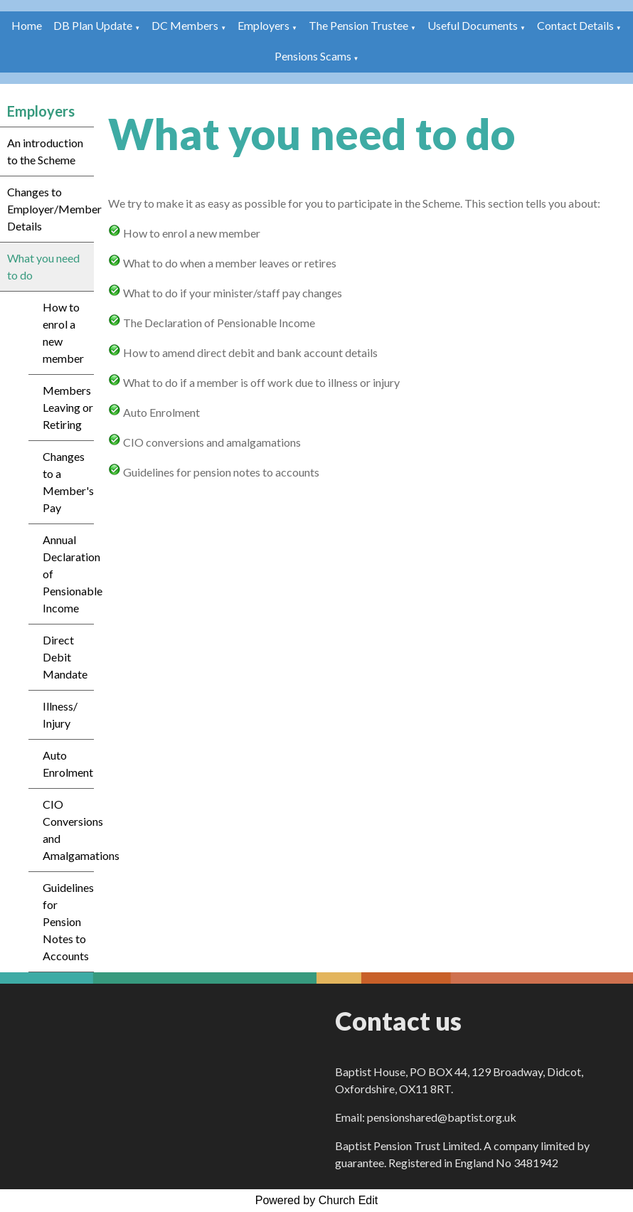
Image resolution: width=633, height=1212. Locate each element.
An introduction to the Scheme (45, 151)
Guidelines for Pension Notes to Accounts (68, 921)
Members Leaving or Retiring (68, 407)
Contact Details (575, 25)
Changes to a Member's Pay (68, 482)
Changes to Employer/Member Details (50, 209)
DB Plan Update (92, 25)
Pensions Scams (313, 56)
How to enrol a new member (63, 332)
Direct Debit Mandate (65, 657)
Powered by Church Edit (316, 1200)
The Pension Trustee (359, 25)
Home (26, 25)
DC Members (184, 25)
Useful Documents (472, 25)
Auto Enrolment (68, 763)
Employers (263, 25)
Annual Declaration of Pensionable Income (68, 574)
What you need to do (43, 266)
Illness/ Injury (60, 714)
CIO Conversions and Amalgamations (68, 829)
